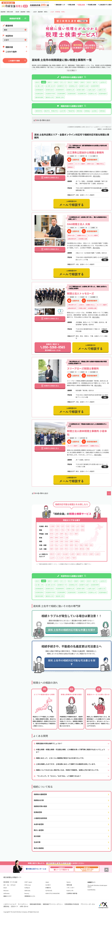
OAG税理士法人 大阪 (78, 224)
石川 (71, 534)
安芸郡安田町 (72, 94)
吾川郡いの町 (39, 86)
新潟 (51, 534)
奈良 (66, 541)
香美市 (83, 82)
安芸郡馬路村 (103, 94)
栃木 (77, 530)
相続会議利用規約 (35, 904)
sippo (47, 882)
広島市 (98, 554)
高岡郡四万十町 (62, 86)
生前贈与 (94, 111)
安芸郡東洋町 (82, 94)
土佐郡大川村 (101, 90)
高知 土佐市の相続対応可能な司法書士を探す (71, 662)
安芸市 (89, 82)
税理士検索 (81, 5)
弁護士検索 (71, 5)
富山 (66, 534)
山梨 (56, 534)
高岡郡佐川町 (73, 86)
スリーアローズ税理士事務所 (83, 368)
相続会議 (69, 885)
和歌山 (77, 541)
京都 (61, 541)
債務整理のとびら (30, 896)
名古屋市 (65, 554)
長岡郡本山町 (70, 90)
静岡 (56, 537)
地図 (105, 190)
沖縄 (87, 549)
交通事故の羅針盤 (71, 893)
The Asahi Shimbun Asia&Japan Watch (97, 886)
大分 (71, 549)
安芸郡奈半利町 (50, 94)
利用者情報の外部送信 (72, 904)
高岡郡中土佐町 (84, 86)
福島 (82, 526)
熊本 (66, 549)
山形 (77, 526)
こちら (78, 564)
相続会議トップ (60, 5)
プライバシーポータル (88, 904)
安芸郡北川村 (92, 94)
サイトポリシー (23, 904)
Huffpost (27, 888)
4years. (68, 882)
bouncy (27, 893)
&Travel (13, 885)
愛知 (51, 537)
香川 (76, 545)
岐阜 (61, 537)
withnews (6, 893)
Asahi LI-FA (69, 890)
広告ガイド (14, 906)
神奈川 (57, 530)
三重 (66, 537)
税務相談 (102, 111)
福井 (76, 534)
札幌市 (72, 554)
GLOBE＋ (48, 885)
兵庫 (56, 541)
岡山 (56, 545)
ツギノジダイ (70, 888)
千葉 (67, 530)
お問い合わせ (24, 906)
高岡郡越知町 (39, 90)
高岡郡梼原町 (60, 90)
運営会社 (6, 906)
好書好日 (48, 888)
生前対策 (62, 111)
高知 (91, 545)
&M (4, 885)
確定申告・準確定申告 (51, 111)
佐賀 (56, 549)
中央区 (82, 297)
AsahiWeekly (91, 890)
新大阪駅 (92, 372)
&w (8, 885)
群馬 (82, 530)
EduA (5, 888)
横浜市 (52, 554)
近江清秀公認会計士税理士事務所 (85, 152)
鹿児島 (82, 549)
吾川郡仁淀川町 (50, 86)
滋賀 (71, 541)
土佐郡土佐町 (91, 90)
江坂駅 (93, 227)
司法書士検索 (92, 5)
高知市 (37, 82)
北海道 (52, 526)
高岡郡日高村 (50, 90)
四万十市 (63, 82)
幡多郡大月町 (50, 97)
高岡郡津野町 (95, 86)
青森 (58, 526)
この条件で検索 (14, 60)
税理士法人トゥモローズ (80, 293)
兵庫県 (72, 156)
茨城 (72, 530)
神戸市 (82, 156)
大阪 (51, 541)
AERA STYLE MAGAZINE (53, 893)
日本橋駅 (92, 297)
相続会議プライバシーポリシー (53, 904)
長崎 (61, 549)
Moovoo (6, 890)
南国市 (76, 82)
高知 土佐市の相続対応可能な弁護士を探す (71, 630)
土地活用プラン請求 (105, 5)
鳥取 (66, 545)
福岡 (51, 549)
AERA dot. (28, 890)
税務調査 (87, 111)
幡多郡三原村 (60, 97)
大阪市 (82, 372)
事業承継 (79, 111)
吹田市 (82, 227)
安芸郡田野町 (61, 94)
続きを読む (96, 176)
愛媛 (86, 545)
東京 (51, 530)
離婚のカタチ (7, 896)
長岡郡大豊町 (81, 90)
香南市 (50, 82)
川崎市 (68, 558)
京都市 (91, 554)
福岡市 (79, 554)
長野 (61, 534)
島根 (71, 545)
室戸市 (95, 82)
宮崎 (76, 549)
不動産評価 (71, 111)
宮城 (72, 526)
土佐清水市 (102, 82)
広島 (51, 545)
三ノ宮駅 (92, 156)
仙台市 (52, 558)
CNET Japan (28, 882)
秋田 (67, 526)
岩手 (63, 526)
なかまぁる (49, 890)
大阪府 (72, 227)
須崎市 (56, 82)
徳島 (81, 545)
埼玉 (63, 530)
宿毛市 (70, 82)
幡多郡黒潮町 (39, 97)
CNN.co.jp (28, 885)
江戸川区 (82, 438)
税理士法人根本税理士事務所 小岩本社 (87, 432)
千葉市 (74, 558)
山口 (61, 545)
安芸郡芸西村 (39, 94)
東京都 (72, 297)
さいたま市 (60, 558)
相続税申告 (38, 111)
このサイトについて (9, 904)
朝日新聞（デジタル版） (10, 882)
